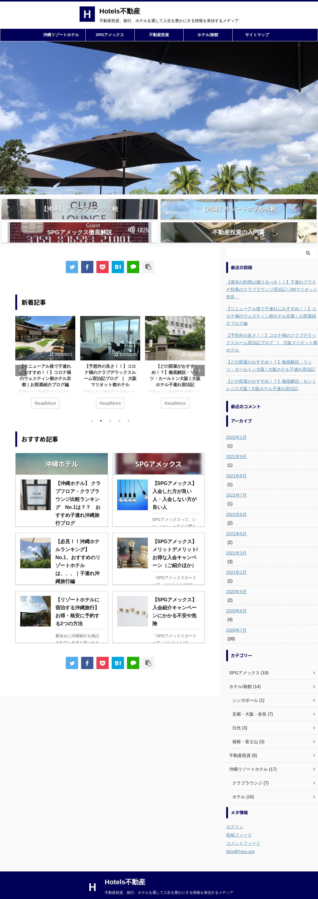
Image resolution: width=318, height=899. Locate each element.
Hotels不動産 (119, 11)
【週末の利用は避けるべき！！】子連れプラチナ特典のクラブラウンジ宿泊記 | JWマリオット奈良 (271, 276)
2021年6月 (236, 501)
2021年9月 (236, 443)
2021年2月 (236, 559)
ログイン (234, 813)
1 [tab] (92, 408)
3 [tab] (110, 408)
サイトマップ (257, 34)
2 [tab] (101, 408)
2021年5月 (236, 520)
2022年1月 (236, 424)
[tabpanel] (45, 352)
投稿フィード (239, 822)
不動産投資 (159, 34)
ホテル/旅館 (208, 34)
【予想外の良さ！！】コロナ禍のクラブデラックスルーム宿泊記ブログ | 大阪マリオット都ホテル (271, 330)
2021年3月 (236, 540)
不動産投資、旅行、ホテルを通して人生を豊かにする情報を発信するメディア (169, 880)
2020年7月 (236, 617)
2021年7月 (236, 482)
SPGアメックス (110, 34)
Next (199, 357)
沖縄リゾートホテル (61, 34)
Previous (21, 357)
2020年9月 (236, 578)
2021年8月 (236, 463)
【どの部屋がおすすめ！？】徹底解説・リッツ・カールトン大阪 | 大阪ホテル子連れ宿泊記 (270, 353)
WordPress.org (240, 838)
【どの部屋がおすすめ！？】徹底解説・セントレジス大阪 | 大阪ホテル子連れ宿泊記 (271, 372)
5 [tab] (128, 408)
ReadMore (45, 390)
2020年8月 (236, 598)
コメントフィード (243, 830)
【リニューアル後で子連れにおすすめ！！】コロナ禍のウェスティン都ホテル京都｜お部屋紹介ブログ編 (271, 303)
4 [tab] (119, 408)
